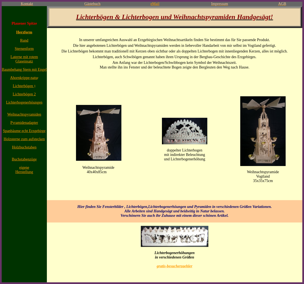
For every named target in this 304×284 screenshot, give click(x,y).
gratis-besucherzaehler (174, 266)
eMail (155, 4)
